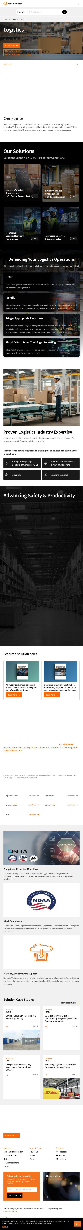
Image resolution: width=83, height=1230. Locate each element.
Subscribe (15, 1196)
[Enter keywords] (46, 11)
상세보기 (5, 1227)
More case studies (70, 1003)
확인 (77, 1224)
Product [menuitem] (20, 12)
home (5, 19)
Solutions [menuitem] (14, 19)
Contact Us (11, 45)
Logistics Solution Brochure (18, 53)
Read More (14, 695)
